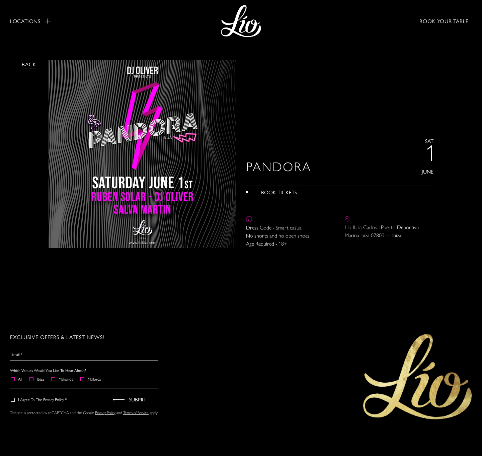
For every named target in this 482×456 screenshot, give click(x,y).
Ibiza (37, 379)
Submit (137, 399)
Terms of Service (136, 412)
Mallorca (91, 379)
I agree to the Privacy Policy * (39, 399)
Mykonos (62, 379)
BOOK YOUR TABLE (444, 21)
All (16, 379)
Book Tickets (279, 192)
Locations (30, 21)
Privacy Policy (105, 412)
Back (29, 64)
